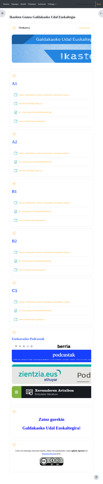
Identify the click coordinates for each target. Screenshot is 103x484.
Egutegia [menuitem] (15, 4)
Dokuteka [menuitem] (32, 4)
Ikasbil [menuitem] (23, 4)
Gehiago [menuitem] (51, 4)
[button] (14, 27)
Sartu (99, 4)
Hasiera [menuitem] (6, 4)
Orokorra (24, 27)
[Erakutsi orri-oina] (96, 477)
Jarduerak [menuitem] (42, 4)
